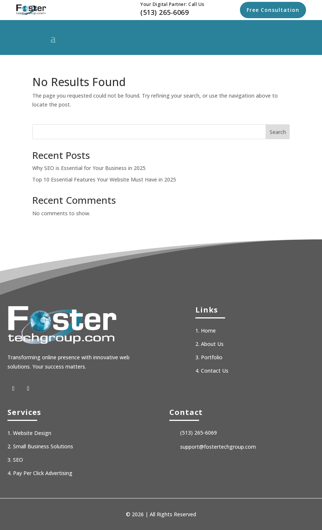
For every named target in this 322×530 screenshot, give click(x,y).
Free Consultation (273, 9)
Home (208, 330)
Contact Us (214, 370)
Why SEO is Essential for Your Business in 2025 (89, 167)
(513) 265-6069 (164, 12)
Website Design (32, 432)
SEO (18, 459)
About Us (212, 343)
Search (278, 131)
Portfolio (211, 357)
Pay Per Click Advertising (42, 473)
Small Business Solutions (43, 446)
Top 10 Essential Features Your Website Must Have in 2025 (104, 179)
